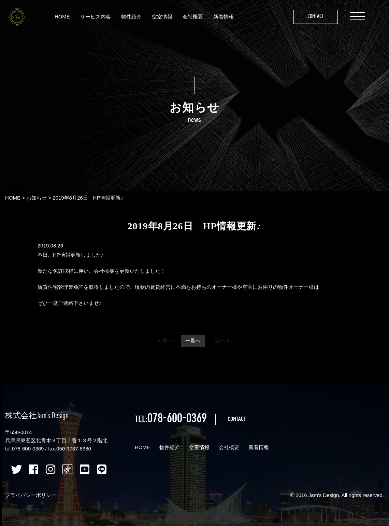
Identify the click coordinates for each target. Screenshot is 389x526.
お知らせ (36, 198)
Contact (315, 16)
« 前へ (165, 340)
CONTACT (237, 420)
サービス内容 (95, 16)
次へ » (222, 340)
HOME (62, 16)
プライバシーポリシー (30, 495)
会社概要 (193, 16)
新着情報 (223, 16)
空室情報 (162, 16)
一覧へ (193, 341)
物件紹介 (131, 16)
